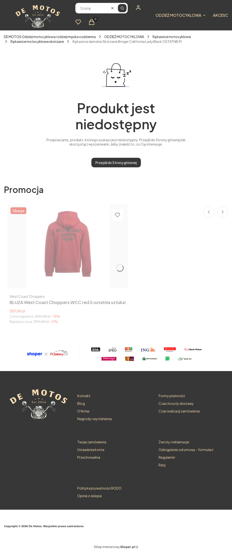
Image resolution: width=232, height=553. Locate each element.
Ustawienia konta (90, 449)
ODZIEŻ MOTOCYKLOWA (124, 36)
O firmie (83, 411)
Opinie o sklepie (89, 496)
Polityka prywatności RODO (99, 488)
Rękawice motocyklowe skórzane (37, 41)
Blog (81, 403)
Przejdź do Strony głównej (116, 162)
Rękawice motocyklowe (172, 36)
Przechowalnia (88, 457)
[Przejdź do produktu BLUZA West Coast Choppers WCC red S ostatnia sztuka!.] (68, 246)
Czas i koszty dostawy (176, 403)
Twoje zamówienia (91, 442)
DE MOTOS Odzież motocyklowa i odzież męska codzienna (50, 36)
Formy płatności (172, 396)
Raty (162, 465)
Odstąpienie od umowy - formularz (186, 449)
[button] (122, 8)
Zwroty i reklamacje (174, 442)
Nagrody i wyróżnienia (94, 419)
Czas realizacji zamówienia (179, 411)
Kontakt (83, 396)
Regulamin (167, 457)
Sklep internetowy (114, 547)
